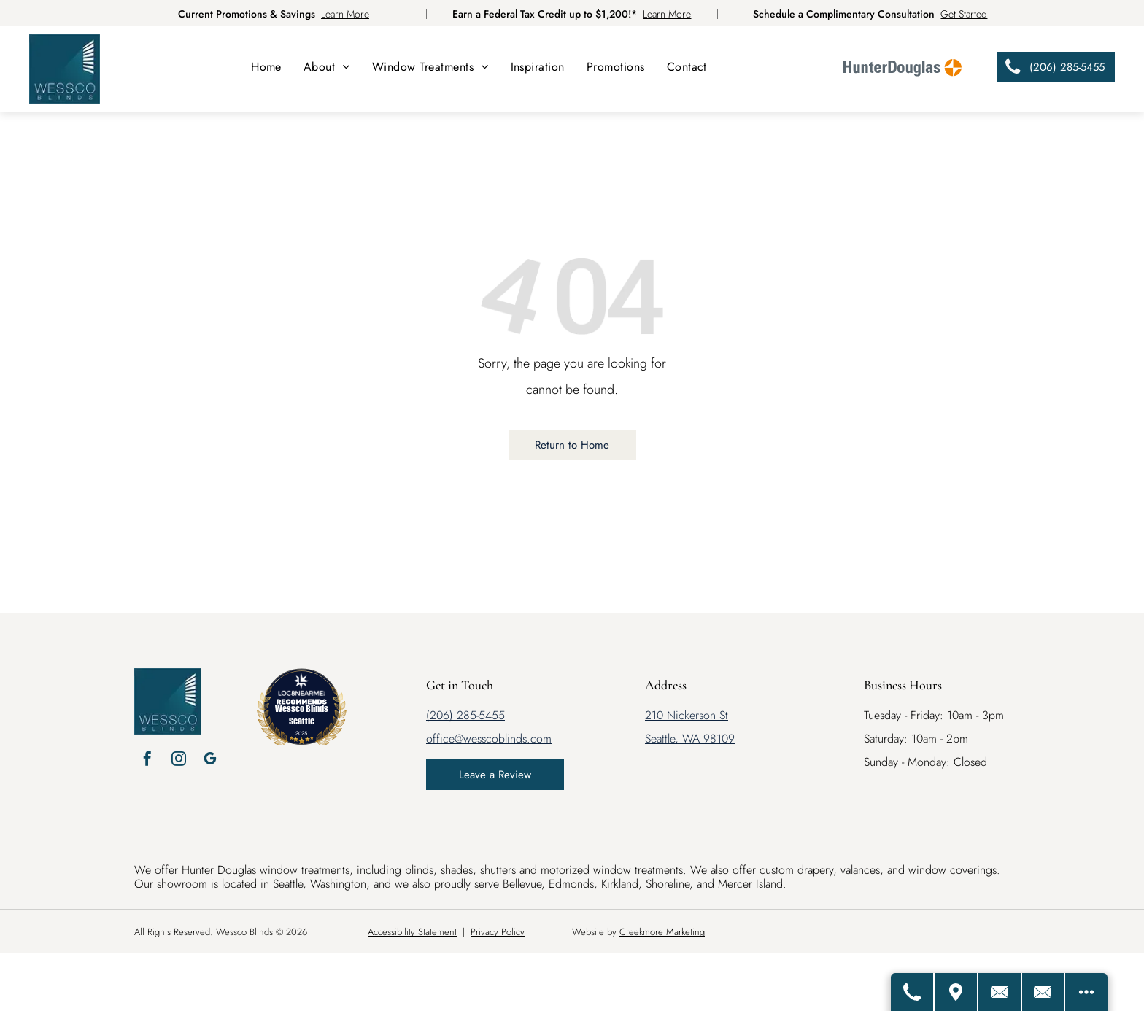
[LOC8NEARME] (301, 690)
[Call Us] (905, 992)
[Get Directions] (950, 992)
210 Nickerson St (686, 715)
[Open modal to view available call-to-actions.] (1086, 992)
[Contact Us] (996, 992)
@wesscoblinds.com (503, 738)
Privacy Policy (498, 932)
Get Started (963, 14)
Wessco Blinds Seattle (301, 714)
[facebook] (147, 760)
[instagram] (179, 760)
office (440, 738)
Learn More (345, 14)
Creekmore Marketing (662, 932)
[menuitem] (266, 67)
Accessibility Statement (412, 932)
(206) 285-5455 (465, 715)
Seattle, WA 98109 (690, 738)
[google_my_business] (210, 760)
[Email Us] (1041, 992)
